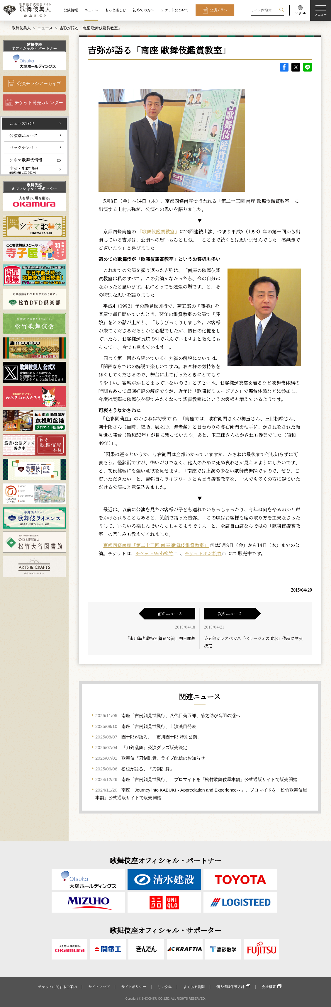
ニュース (91, 10)
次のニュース (230, 614)
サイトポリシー (133, 987)
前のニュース (170, 614)
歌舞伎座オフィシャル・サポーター (34, 186)
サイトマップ (99, 987)
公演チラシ (219, 10)
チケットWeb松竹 (154, 553)
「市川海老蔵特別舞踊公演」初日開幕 (160, 638)
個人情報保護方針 (230, 987)
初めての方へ (143, 10)
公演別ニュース (23, 135)
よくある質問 (194, 987)
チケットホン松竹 (203, 553)
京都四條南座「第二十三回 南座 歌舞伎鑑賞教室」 (156, 545)
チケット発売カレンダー (39, 102)
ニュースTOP (21, 123)
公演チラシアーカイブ (39, 83)
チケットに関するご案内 (57, 987)
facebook (284, 67)
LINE (307, 67)
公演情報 (71, 10)
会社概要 (269, 987)
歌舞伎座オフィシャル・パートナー (34, 46)
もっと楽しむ (115, 10)
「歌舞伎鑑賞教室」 (158, 231)
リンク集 (165, 987)
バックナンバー (23, 147)
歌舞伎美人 (21, 28)
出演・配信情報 (23, 170)
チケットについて (175, 10)
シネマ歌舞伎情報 (25, 160)
